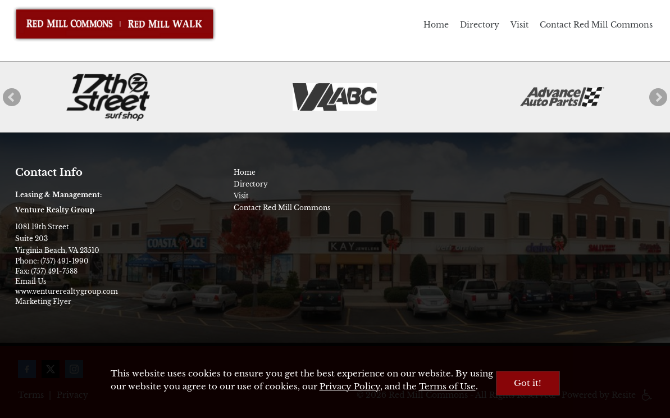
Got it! (527, 383)
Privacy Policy (350, 386)
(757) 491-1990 (64, 261)
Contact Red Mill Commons (596, 25)
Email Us (30, 281)
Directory (479, 25)
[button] (12, 97)
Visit (519, 25)
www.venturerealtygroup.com (66, 291)
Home (436, 25)
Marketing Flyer (43, 301)
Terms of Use (447, 386)
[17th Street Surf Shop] (108, 97)
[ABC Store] (335, 97)
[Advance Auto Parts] (562, 97)
